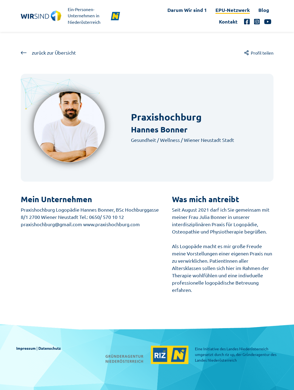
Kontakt (228, 21)
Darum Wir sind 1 (187, 10)
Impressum (26, 348)
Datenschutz (49, 348)
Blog (263, 10)
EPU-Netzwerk (232, 10)
